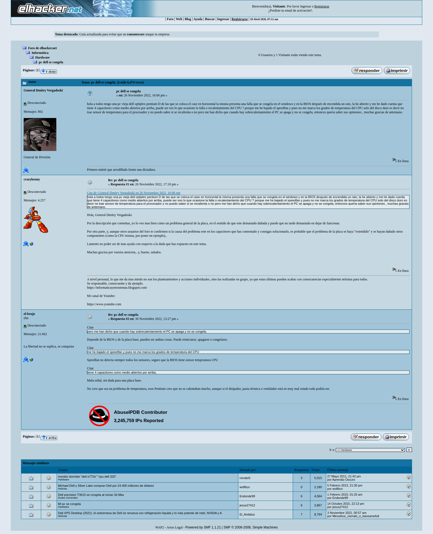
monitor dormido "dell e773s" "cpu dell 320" (87, 476)
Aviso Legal (175, 527)
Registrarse (240, 19)
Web (179, 19)
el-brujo (29, 314)
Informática (39, 53)
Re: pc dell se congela (123, 180)
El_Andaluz (247, 514)
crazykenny (31, 179)
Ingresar (305, 6)
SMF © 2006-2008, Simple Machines (251, 527)
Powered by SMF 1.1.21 (203, 527)
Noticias (62, 488)
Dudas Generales (68, 497)
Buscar (210, 19)
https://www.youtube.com (104, 304)
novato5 (244, 478)
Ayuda (197, 19)
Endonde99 (247, 496)
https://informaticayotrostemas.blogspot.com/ (117, 288)
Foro (170, 19)
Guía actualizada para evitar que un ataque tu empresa (124, 34)
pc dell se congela (51, 62)
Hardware (42, 57)
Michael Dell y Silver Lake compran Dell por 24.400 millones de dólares (106, 485)
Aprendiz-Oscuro (343, 479)
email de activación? (298, 10)
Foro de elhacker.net (42, 48)
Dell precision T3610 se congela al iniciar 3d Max (91, 494)
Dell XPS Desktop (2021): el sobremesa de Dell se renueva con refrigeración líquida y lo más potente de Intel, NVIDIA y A (140, 513)
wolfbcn (244, 487)
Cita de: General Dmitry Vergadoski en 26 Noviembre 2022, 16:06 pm (133, 193)
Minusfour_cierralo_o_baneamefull (355, 516)
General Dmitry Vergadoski (43, 90)
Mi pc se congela (69, 504)
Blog (188, 19)
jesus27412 (247, 505)
